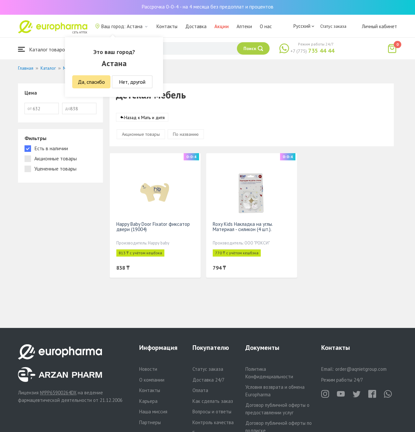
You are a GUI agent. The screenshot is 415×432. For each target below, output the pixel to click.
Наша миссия (153, 411)
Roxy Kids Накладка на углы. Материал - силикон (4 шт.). (243, 226)
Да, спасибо (91, 82)
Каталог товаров (43, 49)
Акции (221, 26)
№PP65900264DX (58, 392)
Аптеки (244, 26)
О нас (266, 26)
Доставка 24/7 (208, 380)
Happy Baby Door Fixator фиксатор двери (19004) (153, 226)
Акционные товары (141, 134)
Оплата (200, 390)
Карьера (148, 401)
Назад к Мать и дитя (144, 117)
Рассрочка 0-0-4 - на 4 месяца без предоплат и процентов (207, 6)
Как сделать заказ (212, 401)
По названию (186, 134)
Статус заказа (333, 26)
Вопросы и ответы (211, 411)
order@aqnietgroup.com (361, 369)
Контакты (167, 26)
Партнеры (150, 422)
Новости (148, 369)
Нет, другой (132, 82)
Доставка (196, 26)
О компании (151, 380)
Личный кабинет (379, 26)
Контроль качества (213, 422)
